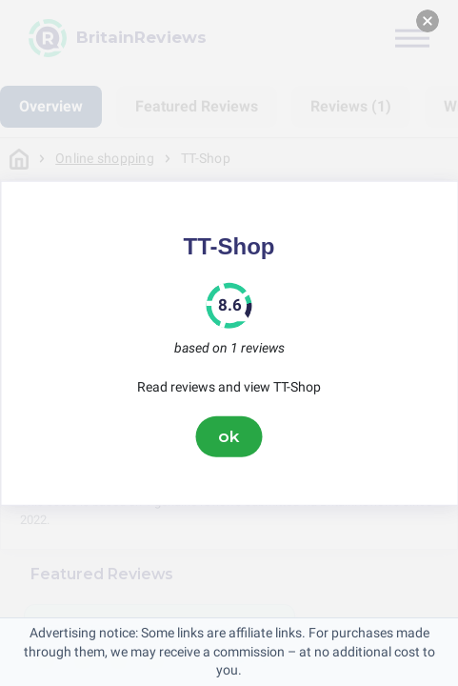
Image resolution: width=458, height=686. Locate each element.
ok (229, 436)
